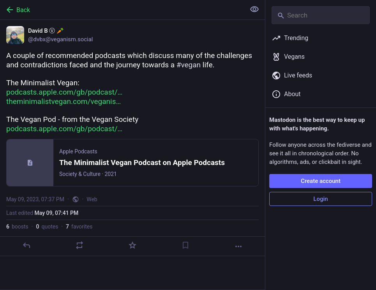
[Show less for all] (254, 9)
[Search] (321, 15)
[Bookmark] (185, 245)
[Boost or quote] (79, 245)
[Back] (122, 9)
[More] (238, 246)
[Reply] (26, 245)
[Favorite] (132, 245)
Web (91, 199)
